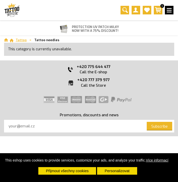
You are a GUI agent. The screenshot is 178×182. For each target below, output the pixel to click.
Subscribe (159, 126)
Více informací (157, 160)
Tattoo (21, 40)
